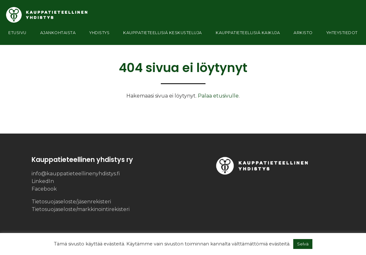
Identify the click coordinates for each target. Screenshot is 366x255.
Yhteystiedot (339, 34)
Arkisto (303, 34)
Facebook (44, 189)
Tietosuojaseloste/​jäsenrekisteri (71, 202)
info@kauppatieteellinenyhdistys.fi (76, 174)
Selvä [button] (303, 243)
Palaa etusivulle (218, 96)
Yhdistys (95, 34)
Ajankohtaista (56, 34)
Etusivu (18, 34)
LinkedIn (43, 181)
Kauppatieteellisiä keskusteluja (160, 34)
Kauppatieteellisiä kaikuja (248, 34)
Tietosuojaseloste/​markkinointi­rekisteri (81, 209)
